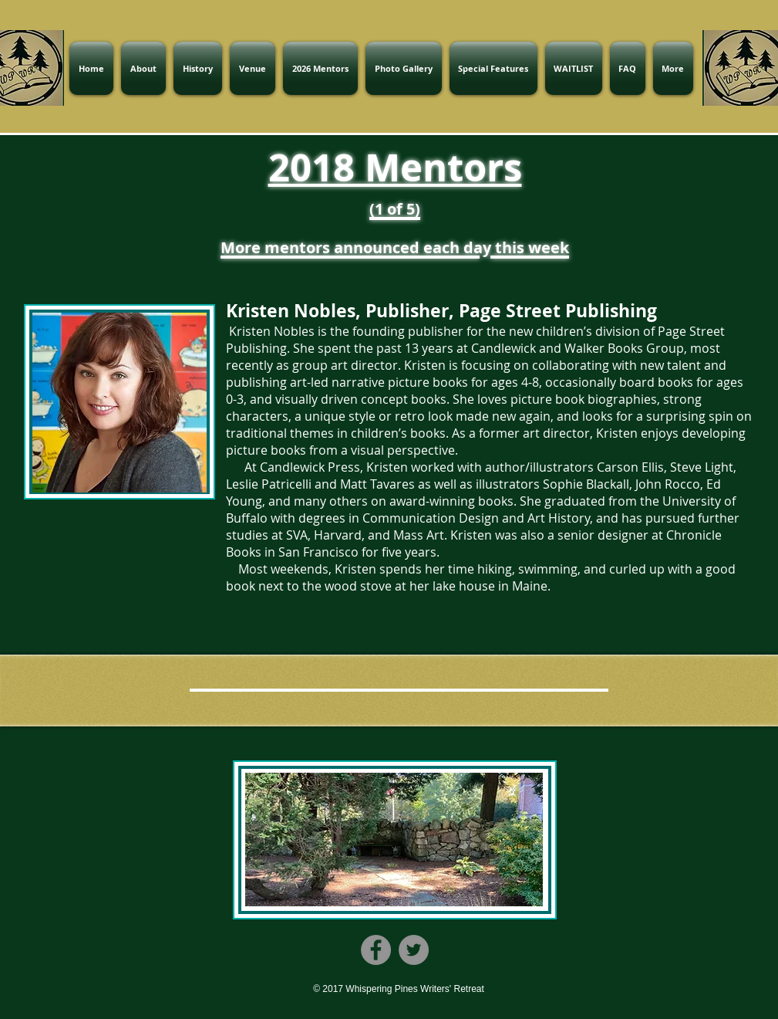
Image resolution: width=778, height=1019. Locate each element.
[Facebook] (376, 950)
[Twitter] (414, 950)
